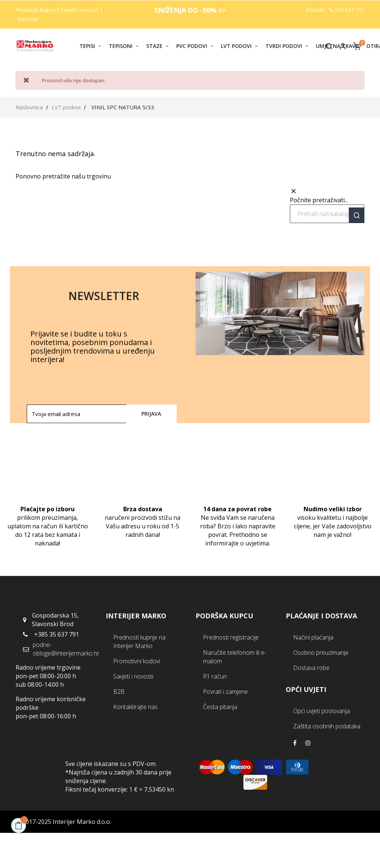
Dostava (27, 18)
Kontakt (315, 9)
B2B (119, 691)
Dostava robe (311, 668)
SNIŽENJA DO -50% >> (190, 10)
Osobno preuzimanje (320, 652)
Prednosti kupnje (36, 9)
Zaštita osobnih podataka (326, 726)
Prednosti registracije (231, 637)
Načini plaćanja (313, 637)
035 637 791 (346, 9)
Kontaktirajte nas (135, 707)
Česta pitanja (220, 707)
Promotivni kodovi (136, 661)
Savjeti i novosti (80, 9)
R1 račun (215, 676)
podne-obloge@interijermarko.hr (66, 649)
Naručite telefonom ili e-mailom (234, 656)
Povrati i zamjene (225, 691)
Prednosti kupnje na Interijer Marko (139, 641)
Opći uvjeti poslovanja (321, 711)
